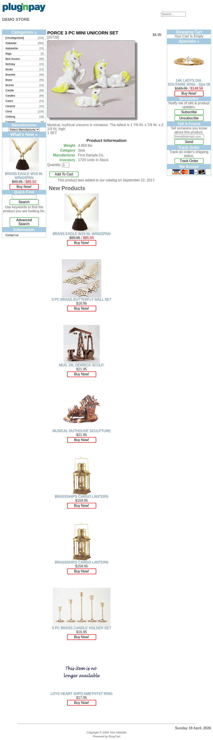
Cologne (10, 122)
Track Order (189, 161)
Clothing (10, 116)
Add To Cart (64, 174)
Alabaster (11, 43)
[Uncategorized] (14, 37)
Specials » (189, 41)
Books (9, 69)
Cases (9, 100)
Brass (8, 79)
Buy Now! (24, 187)
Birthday (10, 64)
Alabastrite (11, 48)
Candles (10, 95)
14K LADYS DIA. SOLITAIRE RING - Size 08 (189, 82)
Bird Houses (12, 58)
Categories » (24, 32)
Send (189, 142)
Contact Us (11, 235)
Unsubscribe (189, 118)
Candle (9, 90)
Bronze (9, 85)
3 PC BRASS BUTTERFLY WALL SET (82, 299)
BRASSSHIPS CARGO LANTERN (81, 496)
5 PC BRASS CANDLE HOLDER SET (81, 628)
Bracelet (10, 74)
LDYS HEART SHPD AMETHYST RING (82, 694)
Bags (8, 53)
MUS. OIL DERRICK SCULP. (81, 365)
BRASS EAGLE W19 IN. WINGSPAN (24, 176)
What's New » (24, 134)
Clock (8, 111)
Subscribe (189, 112)
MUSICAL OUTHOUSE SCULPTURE (81, 431)
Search (24, 202)
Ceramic (10, 106)
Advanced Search (24, 222)
